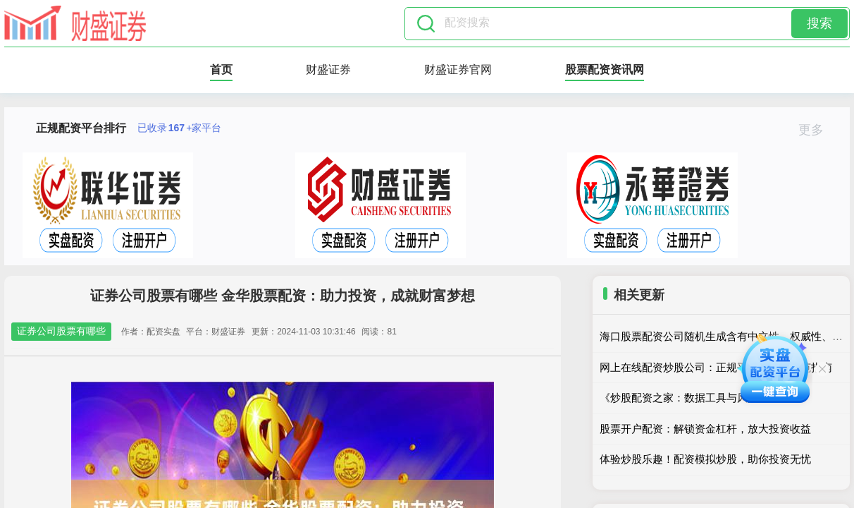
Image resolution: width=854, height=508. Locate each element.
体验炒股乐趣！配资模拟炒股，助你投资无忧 (705, 459)
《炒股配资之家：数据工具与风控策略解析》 (705, 398)
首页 (221, 69)
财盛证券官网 (458, 69)
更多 (817, 130)
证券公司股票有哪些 (61, 331)
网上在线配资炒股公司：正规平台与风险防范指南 (716, 367)
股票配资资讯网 (604, 69)
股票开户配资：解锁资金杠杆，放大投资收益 (705, 429)
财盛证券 (328, 69)
